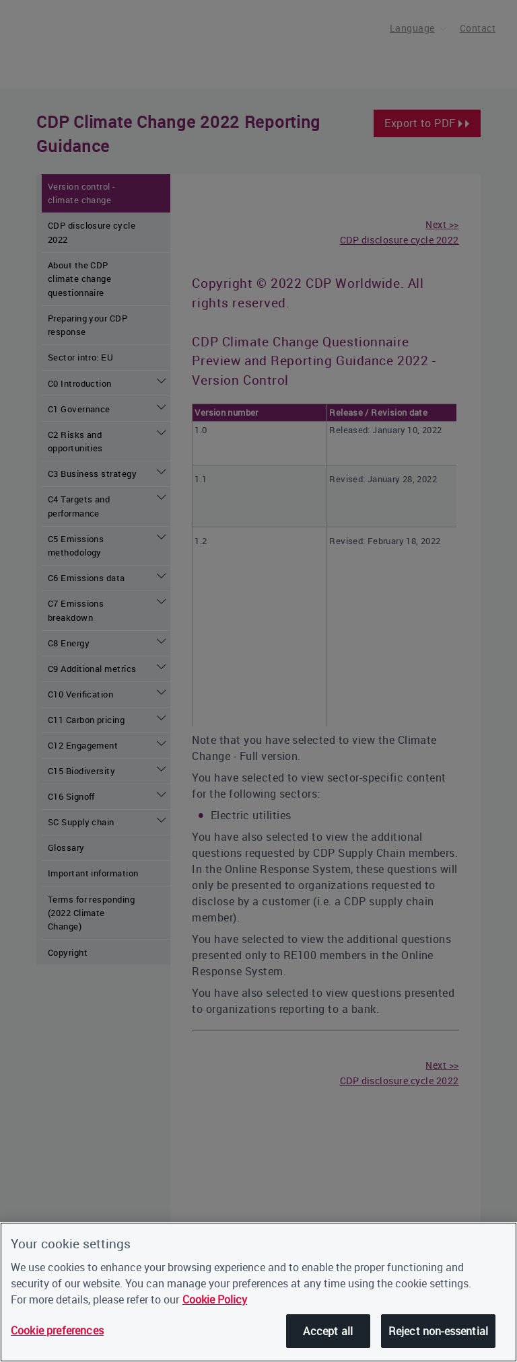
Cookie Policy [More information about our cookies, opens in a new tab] (214, 1299)
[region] (258, 1292)
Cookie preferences (57, 1330)
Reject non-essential (438, 1331)
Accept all (328, 1331)
